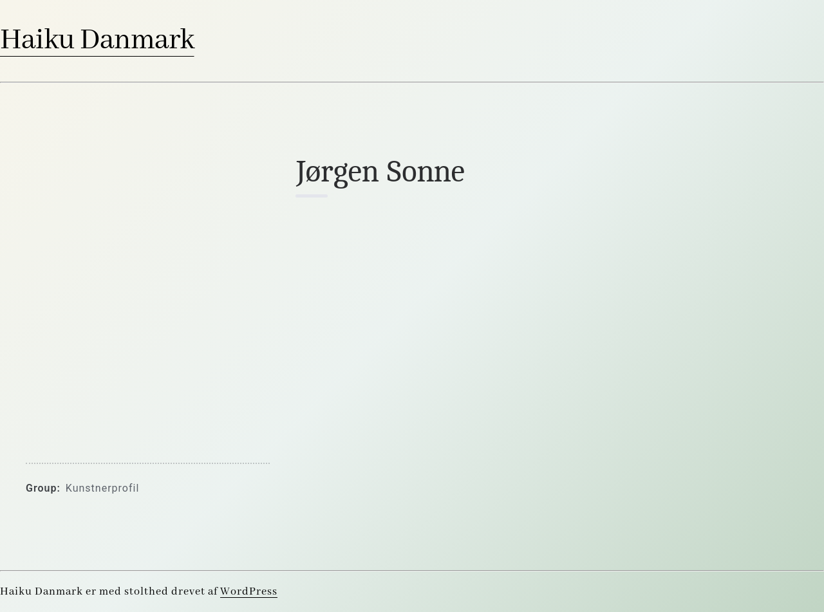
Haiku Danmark (97, 41)
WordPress (248, 591)
